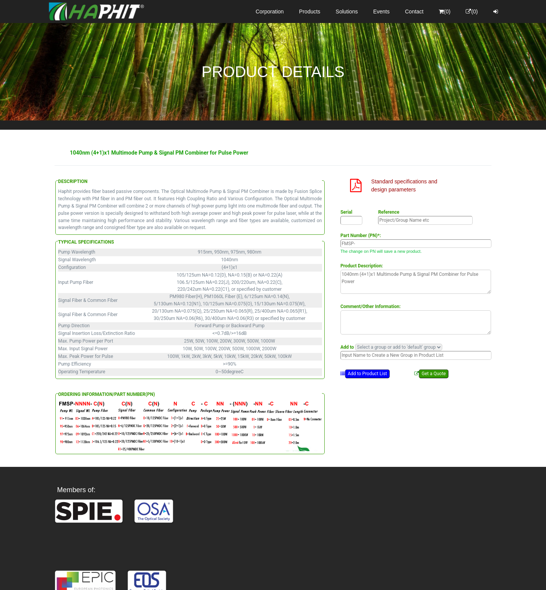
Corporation (270, 11)
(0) (444, 11)
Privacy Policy (317, 577)
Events (381, 11)
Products (309, 11)
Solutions (347, 11)
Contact (414, 11)
